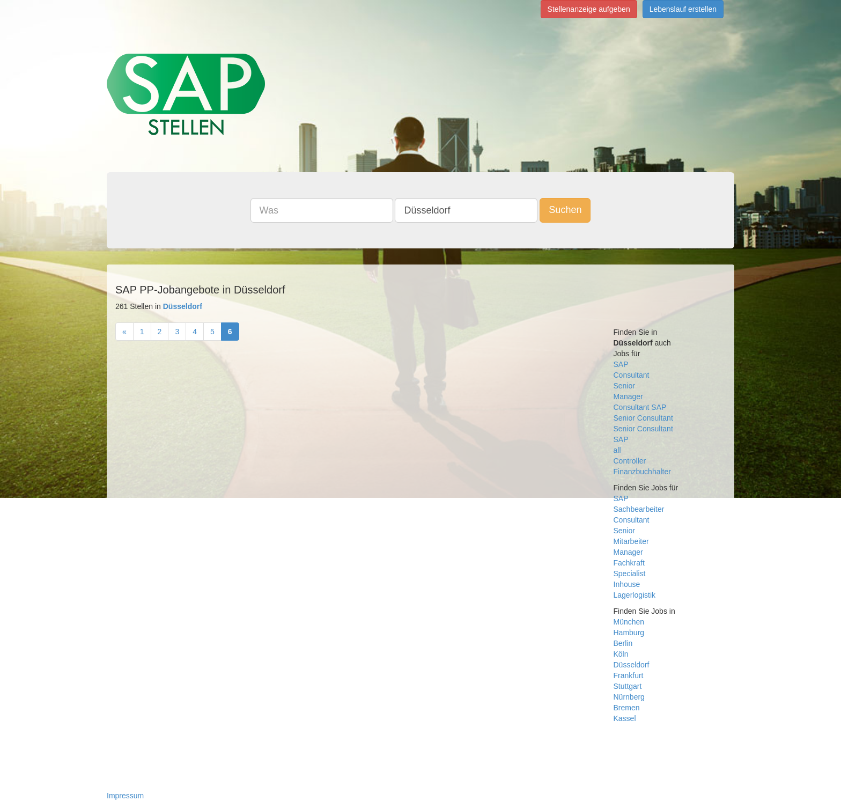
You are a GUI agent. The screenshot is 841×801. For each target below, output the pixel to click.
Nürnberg (629, 697)
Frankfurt (629, 675)
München (629, 622)
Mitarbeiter (631, 541)
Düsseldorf (632, 664)
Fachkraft (629, 563)
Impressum (125, 795)
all (617, 450)
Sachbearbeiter (639, 509)
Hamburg (629, 632)
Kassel (625, 718)
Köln (621, 654)
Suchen (565, 209)
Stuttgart (628, 686)
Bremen (627, 707)
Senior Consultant (643, 418)
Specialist (630, 573)
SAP (621, 364)
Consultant (632, 375)
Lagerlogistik (635, 595)
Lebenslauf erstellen (683, 9)
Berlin (623, 643)
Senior (624, 385)
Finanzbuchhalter (642, 471)
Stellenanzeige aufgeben (589, 9)
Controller (630, 461)
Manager (628, 396)
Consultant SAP (640, 407)
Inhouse (627, 584)
